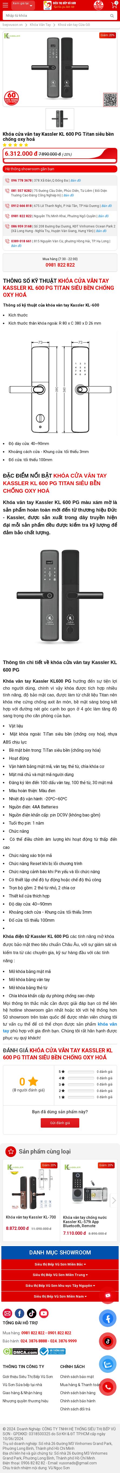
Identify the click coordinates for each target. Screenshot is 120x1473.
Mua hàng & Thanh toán (80, 1385)
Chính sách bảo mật (77, 1377)
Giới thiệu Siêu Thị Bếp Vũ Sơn (28, 1377)
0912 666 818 (21, 206)
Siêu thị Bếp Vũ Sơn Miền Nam (60, 1296)
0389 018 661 (21, 241)
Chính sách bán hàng (77, 1393)
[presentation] (113, 1200)
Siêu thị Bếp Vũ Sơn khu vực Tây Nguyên (60, 1286)
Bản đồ (75, 180)
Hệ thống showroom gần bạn (29, 169)
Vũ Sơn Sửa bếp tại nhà (22, 1385)
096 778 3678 (21, 180)
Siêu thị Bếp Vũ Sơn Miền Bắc (60, 1264)
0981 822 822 (21, 216)
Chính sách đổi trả (75, 1409)
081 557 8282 (21, 191)
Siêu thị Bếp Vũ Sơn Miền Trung (60, 1275)
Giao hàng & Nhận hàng (22, 1393)
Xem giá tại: (23, 5)
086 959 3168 (21, 226)
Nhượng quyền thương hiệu (25, 1401)
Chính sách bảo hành (77, 1401)
